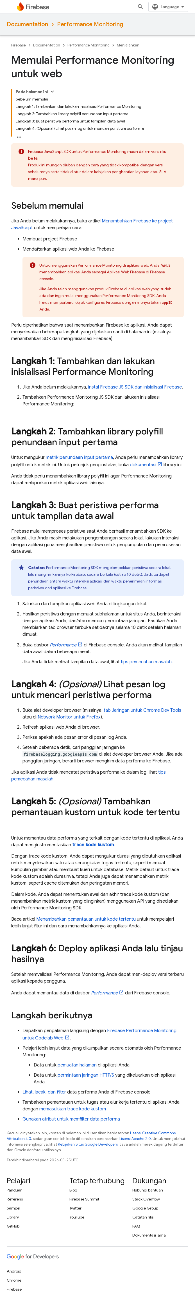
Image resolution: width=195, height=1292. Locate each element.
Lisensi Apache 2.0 (135, 1138)
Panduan (14, 1190)
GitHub (13, 1226)
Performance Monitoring (90, 24)
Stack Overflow (146, 1199)
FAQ (136, 1226)
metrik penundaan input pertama (79, 457)
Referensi (15, 1199)
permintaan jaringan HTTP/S (86, 1075)
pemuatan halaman (77, 1065)
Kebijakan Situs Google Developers (88, 1144)
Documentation (27, 24)
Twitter (75, 1208)
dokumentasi (143, 465)
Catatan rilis (142, 1217)
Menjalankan (128, 45)
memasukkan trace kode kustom (72, 1109)
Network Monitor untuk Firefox (69, 717)
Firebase (18, 45)
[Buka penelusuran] (140, 6)
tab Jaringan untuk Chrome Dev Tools (142, 710)
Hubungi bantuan (147, 1190)
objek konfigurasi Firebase (98, 302)
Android (14, 1271)
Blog (73, 1190)
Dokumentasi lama (149, 1235)
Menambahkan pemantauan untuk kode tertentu (86, 919)
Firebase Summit (84, 1199)
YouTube (76, 1217)
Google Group (145, 1208)
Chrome (14, 1280)
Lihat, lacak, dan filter (44, 1092)
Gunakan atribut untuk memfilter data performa (71, 1119)
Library (13, 1217)
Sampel (13, 1208)
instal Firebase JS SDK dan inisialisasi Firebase (135, 387)
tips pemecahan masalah (146, 662)
